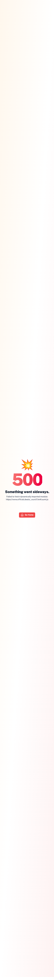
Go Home (27, 515)
